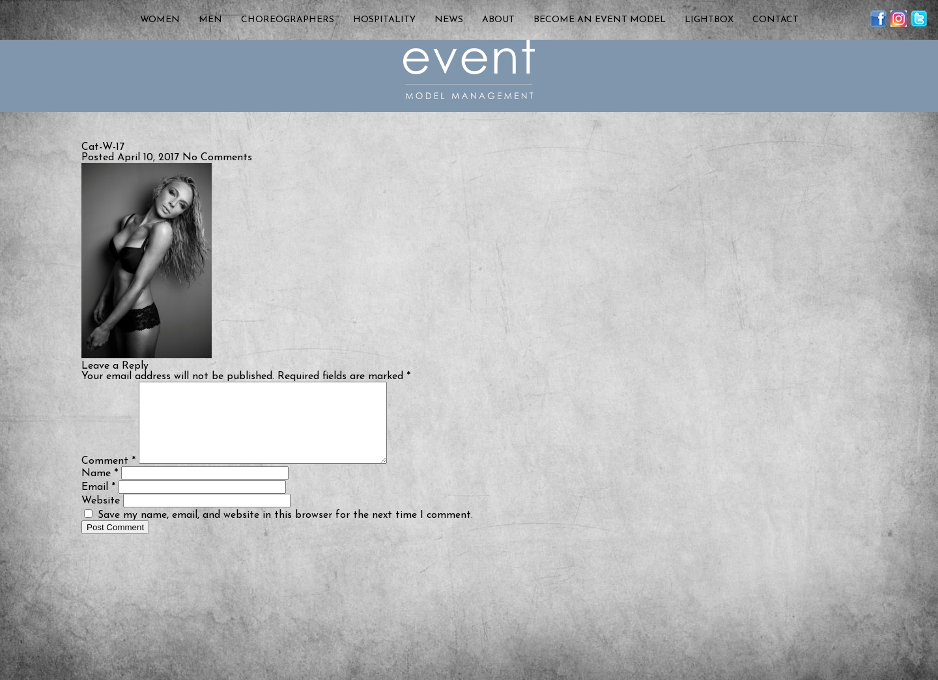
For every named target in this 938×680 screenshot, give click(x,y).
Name (99, 489)
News (448, 20)
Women (160, 20)
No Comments (217, 157)
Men (210, 20)
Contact (775, 20)
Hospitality (384, 20)
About (498, 20)
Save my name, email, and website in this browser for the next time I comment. (285, 531)
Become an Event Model (599, 20)
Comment (108, 477)
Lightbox (709, 20)
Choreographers (287, 20)
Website (100, 516)
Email (98, 503)
